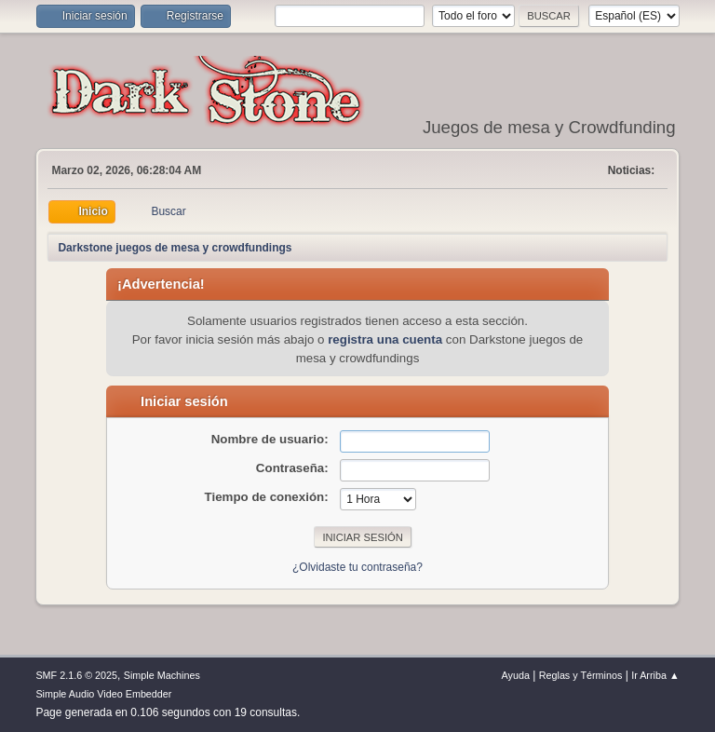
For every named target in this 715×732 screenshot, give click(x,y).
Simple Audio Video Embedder (103, 693)
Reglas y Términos (581, 675)
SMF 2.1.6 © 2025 (76, 675)
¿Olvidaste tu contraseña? (357, 567)
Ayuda (516, 675)
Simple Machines (162, 675)
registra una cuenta (385, 339)
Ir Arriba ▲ (655, 675)
